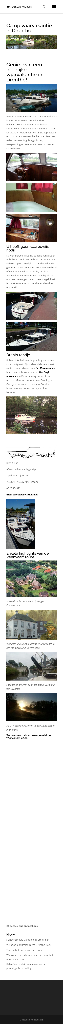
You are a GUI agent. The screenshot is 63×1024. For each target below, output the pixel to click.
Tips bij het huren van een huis (24, 950)
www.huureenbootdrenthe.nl (22, 494)
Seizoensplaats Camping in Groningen (27, 939)
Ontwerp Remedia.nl (32, 1019)
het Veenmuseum (45, 368)
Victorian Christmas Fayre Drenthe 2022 (28, 944)
